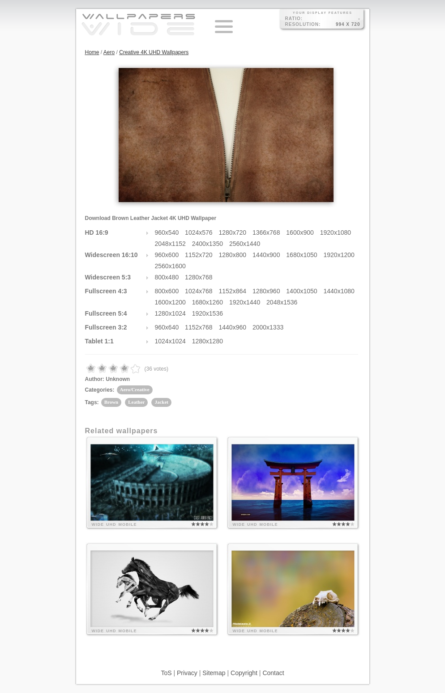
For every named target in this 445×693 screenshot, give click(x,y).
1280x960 (266, 291)
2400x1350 (207, 243)
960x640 (167, 327)
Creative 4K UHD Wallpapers (153, 52)
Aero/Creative (135, 389)
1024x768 (199, 291)
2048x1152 (170, 243)
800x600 (167, 291)
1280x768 (199, 277)
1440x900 (266, 254)
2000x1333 (267, 327)
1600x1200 (170, 302)
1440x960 (233, 327)
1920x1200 (339, 254)
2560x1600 (170, 266)
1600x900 (300, 232)
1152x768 (199, 327)
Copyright (244, 672)
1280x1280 (207, 341)
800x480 (167, 277)
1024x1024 (170, 341)
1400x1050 (301, 291)
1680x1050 (301, 254)
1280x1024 (170, 313)
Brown (111, 402)
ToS (166, 672)
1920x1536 (207, 313)
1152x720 (199, 254)
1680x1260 (207, 302)
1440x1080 (339, 291)
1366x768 (266, 232)
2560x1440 (244, 243)
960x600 (167, 254)
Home (92, 52)
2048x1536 (281, 302)
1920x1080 (335, 232)
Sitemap (213, 672)
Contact (273, 672)
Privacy (187, 672)
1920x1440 (244, 302)
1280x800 (233, 254)
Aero (109, 52)
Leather (136, 402)
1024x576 (199, 232)
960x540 (167, 232)
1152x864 (233, 291)
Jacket (161, 402)
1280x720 (233, 232)
